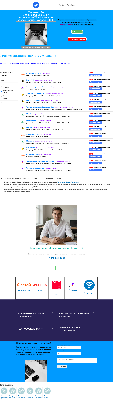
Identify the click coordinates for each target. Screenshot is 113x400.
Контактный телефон (63, 351)
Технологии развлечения (35, 168)
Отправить (62, 366)
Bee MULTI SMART (33, 100)
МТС (56, 295)
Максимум (30, 141)
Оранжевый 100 (32, 134)
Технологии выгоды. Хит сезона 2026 (40, 107)
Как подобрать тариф (30, 329)
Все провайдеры (89, 293)
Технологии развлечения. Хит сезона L (40, 161)
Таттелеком (61, 182)
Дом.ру (68, 182)
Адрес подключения (63, 357)
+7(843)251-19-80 (66, 24)
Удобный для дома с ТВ (35, 93)
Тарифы (61, 5)
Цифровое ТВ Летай (33, 73)
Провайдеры (71, 5)
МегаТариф (30, 114)
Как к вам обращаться (63, 345)
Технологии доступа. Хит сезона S (39, 87)
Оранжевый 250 (32, 154)
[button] (35, 315)
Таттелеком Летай (24, 290)
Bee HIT (29, 127)
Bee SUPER (30, 80)
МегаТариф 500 (32, 121)
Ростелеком (75, 182)
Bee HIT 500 (30, 148)
